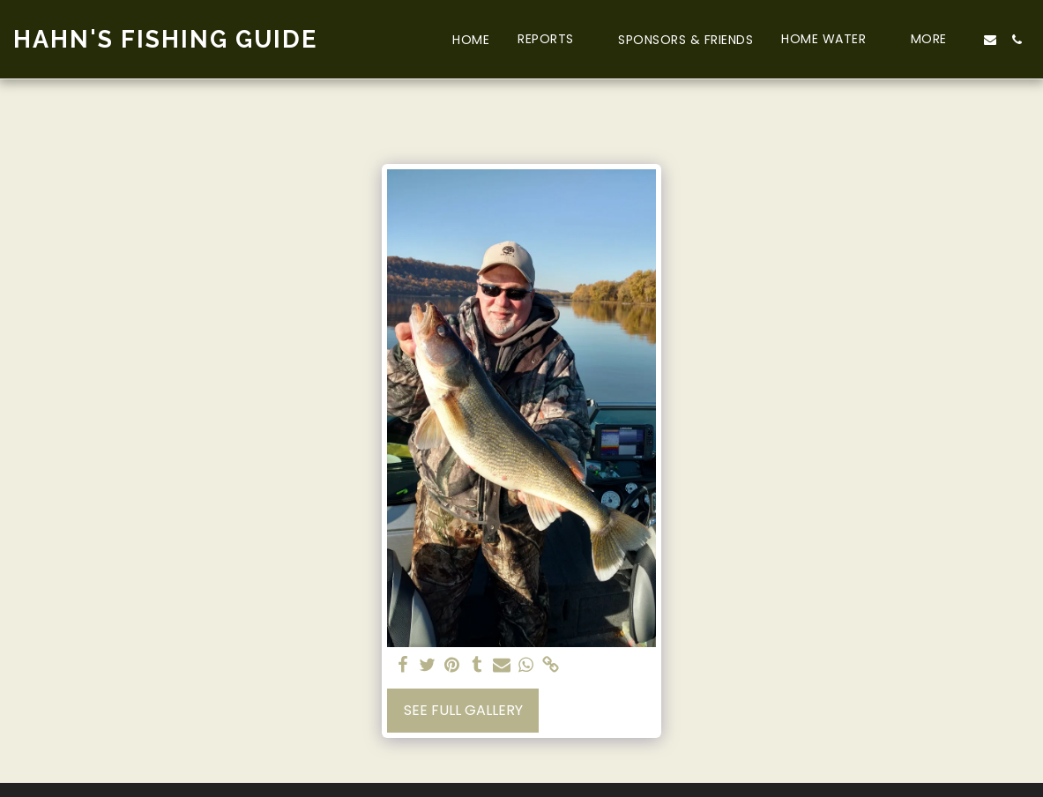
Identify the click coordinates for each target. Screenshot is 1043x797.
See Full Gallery (463, 710)
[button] (553, 39)
